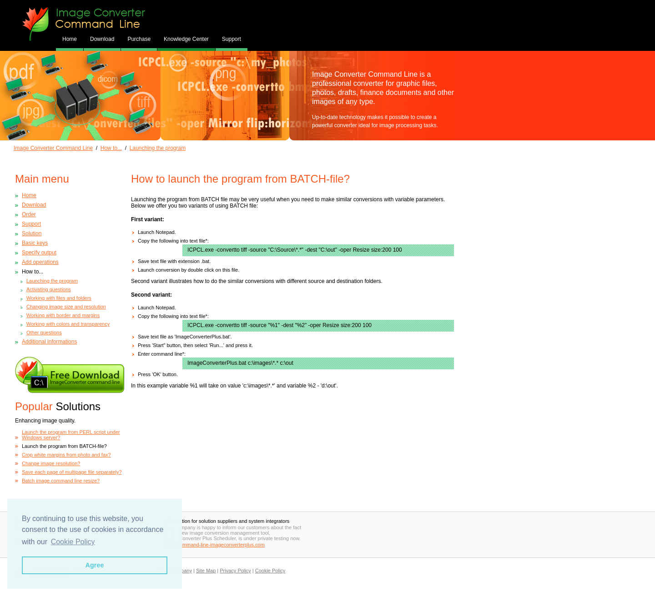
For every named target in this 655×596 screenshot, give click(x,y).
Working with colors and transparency (68, 324)
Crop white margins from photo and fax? (66, 454)
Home (69, 39)
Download (102, 39)
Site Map (206, 570)
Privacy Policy (235, 570)
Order (29, 214)
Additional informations (49, 341)
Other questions (44, 332)
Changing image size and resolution (66, 306)
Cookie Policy (270, 570)
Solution (31, 233)
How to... (111, 148)
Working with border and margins (63, 315)
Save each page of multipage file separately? (72, 472)
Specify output (39, 252)
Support (231, 39)
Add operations (40, 262)
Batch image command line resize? (61, 480)
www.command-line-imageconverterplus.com (215, 544)
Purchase (139, 39)
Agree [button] (95, 565)
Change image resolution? (51, 463)
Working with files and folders (58, 298)
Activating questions (48, 289)
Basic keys (35, 243)
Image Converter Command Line (53, 148)
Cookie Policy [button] (73, 542)
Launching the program (158, 148)
